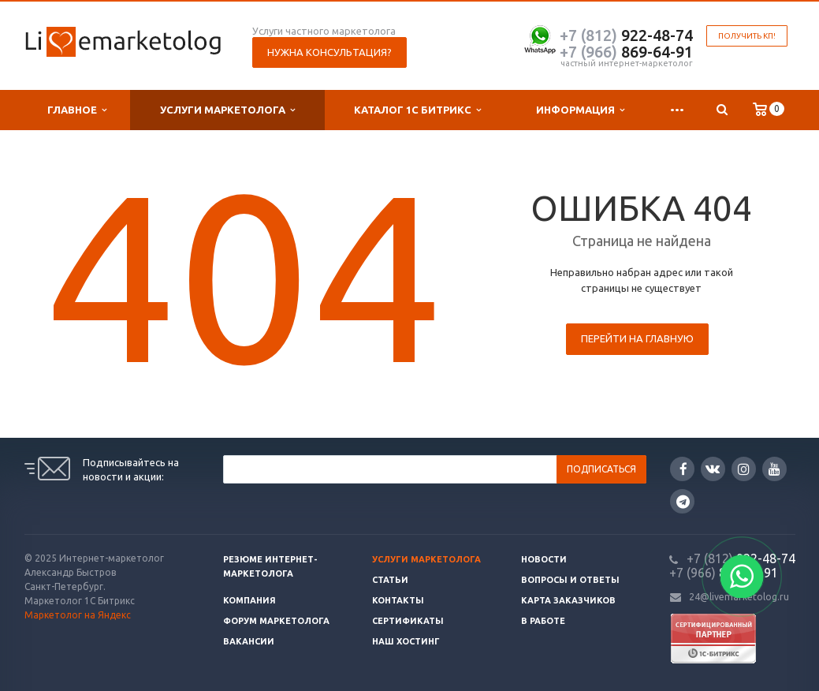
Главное (76, 110)
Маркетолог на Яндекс (77, 615)
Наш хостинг (406, 641)
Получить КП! (747, 36)
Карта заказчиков (568, 600)
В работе (543, 621)
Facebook (683, 469)
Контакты (398, 600)
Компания (249, 600)
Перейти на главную (637, 338)
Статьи (390, 580)
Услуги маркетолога (227, 110)
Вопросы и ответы (570, 580)
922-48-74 (626, 35)
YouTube (774, 469)
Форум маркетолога (276, 621)
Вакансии (248, 641)
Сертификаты (408, 621)
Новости (544, 559)
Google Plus (683, 501)
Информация (580, 110)
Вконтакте (712, 468)
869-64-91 (626, 52)
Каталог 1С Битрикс (417, 110)
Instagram (744, 469)
